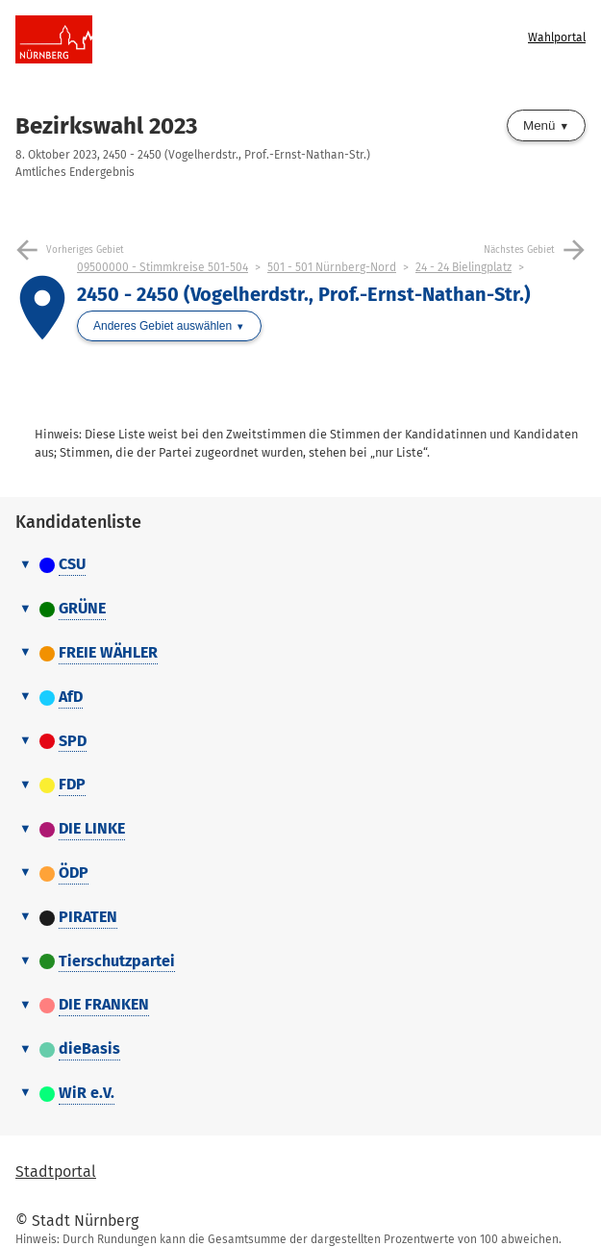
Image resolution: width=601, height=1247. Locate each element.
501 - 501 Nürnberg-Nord (331, 267)
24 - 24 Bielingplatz (463, 267)
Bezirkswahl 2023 (106, 125)
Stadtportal (55, 1171)
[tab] (300, 565)
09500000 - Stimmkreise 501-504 (162, 267)
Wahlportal (557, 37)
